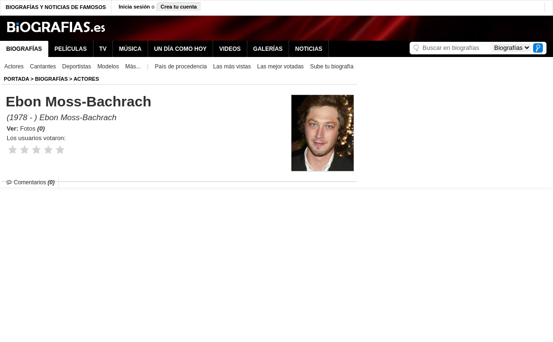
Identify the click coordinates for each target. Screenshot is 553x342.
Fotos (32, 128)
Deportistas (76, 66)
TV (102, 49)
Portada (16, 79)
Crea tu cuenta (178, 7)
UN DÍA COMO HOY (180, 49)
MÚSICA (130, 49)
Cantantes (43, 66)
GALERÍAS (267, 49)
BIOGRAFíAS (51, 79)
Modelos (108, 66)
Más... (133, 66)
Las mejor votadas (280, 66)
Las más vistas (232, 66)
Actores (14, 66)
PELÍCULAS (71, 49)
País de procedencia (180, 66)
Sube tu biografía (331, 66)
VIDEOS (230, 49)
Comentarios (34, 182)
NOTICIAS (308, 49)
